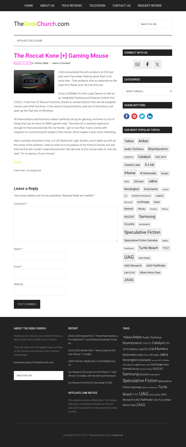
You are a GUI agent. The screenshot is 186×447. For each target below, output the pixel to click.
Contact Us (117, 435)
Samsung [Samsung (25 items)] (147, 216)
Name (18, 249)
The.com (41, 23)
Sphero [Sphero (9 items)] (165, 241)
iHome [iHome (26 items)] (129, 173)
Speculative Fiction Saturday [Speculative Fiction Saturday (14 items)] (141, 240)
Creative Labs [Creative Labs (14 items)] (132, 164)
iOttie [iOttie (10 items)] (126, 181)
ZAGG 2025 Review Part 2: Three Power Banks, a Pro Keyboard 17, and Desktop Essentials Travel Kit (93, 340)
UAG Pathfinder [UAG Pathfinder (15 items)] (156, 265)
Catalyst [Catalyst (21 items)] (144, 157)
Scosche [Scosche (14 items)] (129, 224)
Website (18, 284)
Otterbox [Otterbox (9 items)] (153, 209)
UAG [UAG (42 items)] (129, 257)
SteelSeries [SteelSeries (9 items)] (129, 248)
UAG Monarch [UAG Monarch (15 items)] (133, 265)
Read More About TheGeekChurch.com (33, 362)
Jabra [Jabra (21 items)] (152, 181)
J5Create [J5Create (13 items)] (139, 181)
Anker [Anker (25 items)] (143, 141)
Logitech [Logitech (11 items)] (159, 195)
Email (18, 266)
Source (18, 162)
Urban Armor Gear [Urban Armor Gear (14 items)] (150, 272)
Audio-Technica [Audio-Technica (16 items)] (133, 149)
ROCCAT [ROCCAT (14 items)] (129, 216)
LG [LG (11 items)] (125, 195)
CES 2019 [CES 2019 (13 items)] (160, 157)
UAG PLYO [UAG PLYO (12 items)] (129, 272)
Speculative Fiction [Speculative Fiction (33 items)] (142, 232)
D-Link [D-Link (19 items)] (149, 165)
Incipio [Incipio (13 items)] (165, 173)
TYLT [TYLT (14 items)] (166, 248)
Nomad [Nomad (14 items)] (128, 208)
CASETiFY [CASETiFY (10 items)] (128, 157)
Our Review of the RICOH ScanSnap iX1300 (90, 382)
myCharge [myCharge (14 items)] (143, 202)
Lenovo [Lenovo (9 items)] (165, 189)
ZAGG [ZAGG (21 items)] (128, 280)
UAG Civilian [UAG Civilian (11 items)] (144, 258)
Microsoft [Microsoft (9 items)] (128, 202)
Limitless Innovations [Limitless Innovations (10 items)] (141, 196)
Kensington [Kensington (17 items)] (131, 189)
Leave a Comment (61, 63)
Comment (20, 203)
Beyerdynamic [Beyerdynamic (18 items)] (158, 149)
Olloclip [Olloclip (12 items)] (141, 209)
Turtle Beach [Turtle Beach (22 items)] (148, 248)
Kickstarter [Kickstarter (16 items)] (151, 189)
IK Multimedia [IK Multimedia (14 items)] (148, 173)
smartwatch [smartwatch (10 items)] (144, 224)
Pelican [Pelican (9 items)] (165, 209)
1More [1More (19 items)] (129, 141)
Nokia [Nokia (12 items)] (157, 202)
